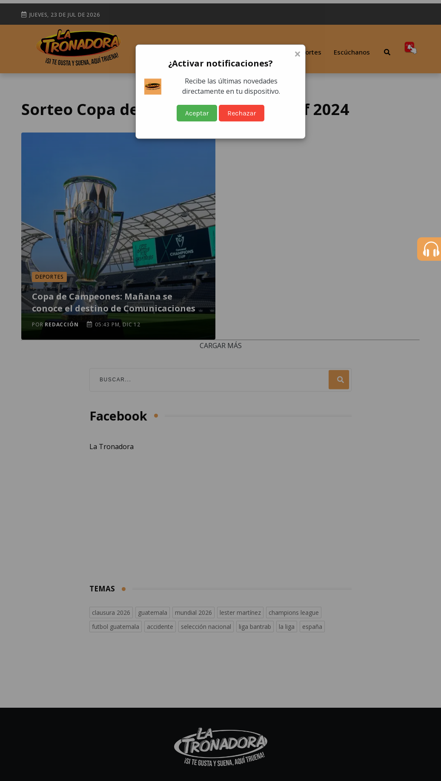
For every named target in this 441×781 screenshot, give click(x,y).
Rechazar (241, 113)
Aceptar (197, 113)
